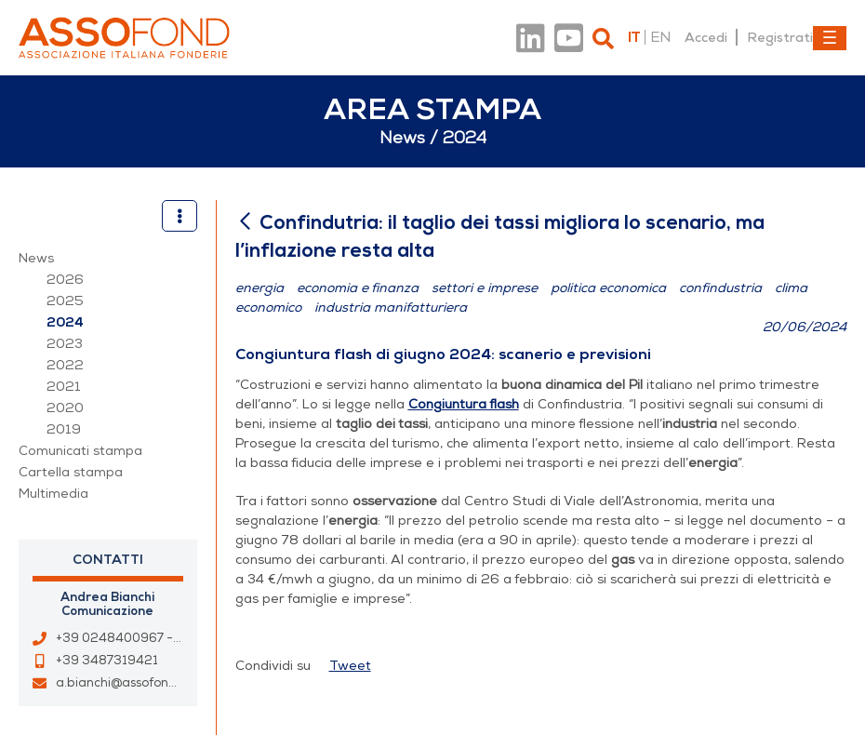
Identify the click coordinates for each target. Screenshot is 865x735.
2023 (65, 344)
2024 (65, 322)
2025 (65, 301)
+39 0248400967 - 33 (124, 638)
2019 (64, 429)
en (660, 37)
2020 (65, 408)
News (36, 258)
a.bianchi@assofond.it (121, 682)
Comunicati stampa (80, 451)
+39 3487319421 (107, 660)
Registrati (780, 37)
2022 (65, 365)
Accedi (706, 37)
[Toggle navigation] (829, 38)
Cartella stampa (71, 472)
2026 (65, 279)
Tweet (350, 666)
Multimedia (53, 493)
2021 (64, 386)
